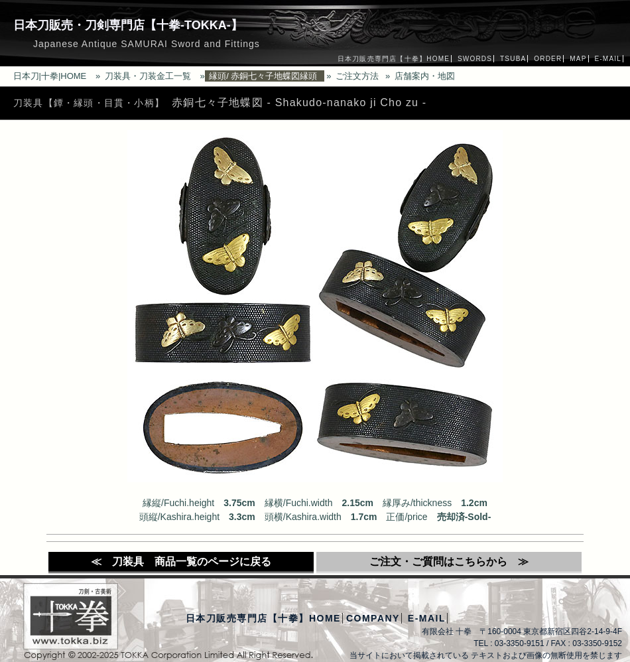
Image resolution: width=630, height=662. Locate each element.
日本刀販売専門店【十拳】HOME (394, 58)
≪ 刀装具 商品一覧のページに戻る (181, 561)
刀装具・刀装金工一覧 (148, 76)
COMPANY (373, 618)
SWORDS (475, 58)
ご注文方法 (357, 76)
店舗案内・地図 (425, 76)
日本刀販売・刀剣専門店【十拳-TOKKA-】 (128, 25)
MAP (578, 58)
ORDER (548, 58)
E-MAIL (607, 58)
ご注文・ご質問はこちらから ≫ (449, 561)
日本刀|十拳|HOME (50, 76)
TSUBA (513, 58)
